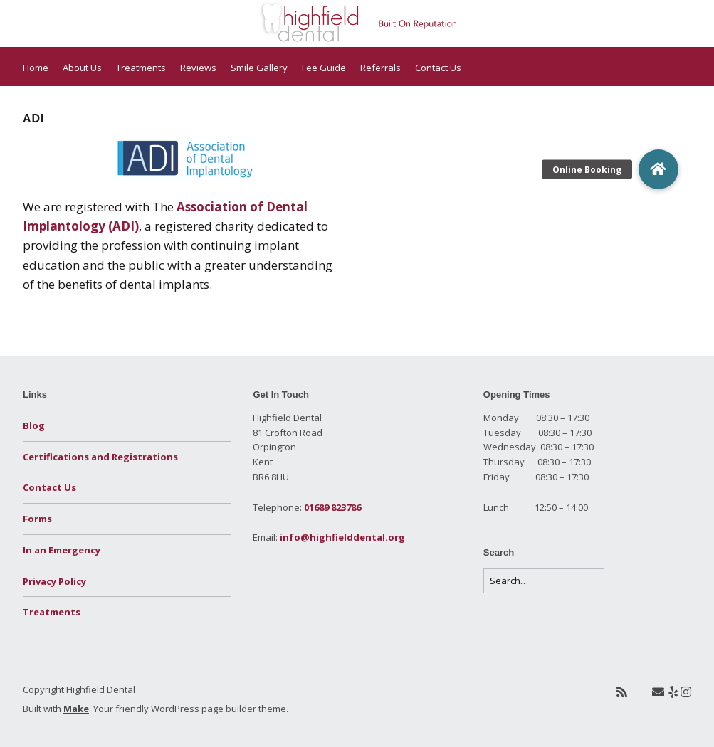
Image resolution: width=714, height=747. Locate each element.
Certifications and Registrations (100, 456)
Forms (37, 518)
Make (76, 708)
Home (35, 67)
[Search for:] (543, 580)
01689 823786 (332, 507)
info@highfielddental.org (342, 537)
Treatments (141, 67)
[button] (658, 169)
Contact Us (438, 67)
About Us (82, 67)
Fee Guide (324, 67)
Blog (34, 425)
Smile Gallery (259, 67)
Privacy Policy (54, 581)
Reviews (198, 67)
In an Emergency (61, 550)
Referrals (380, 67)
